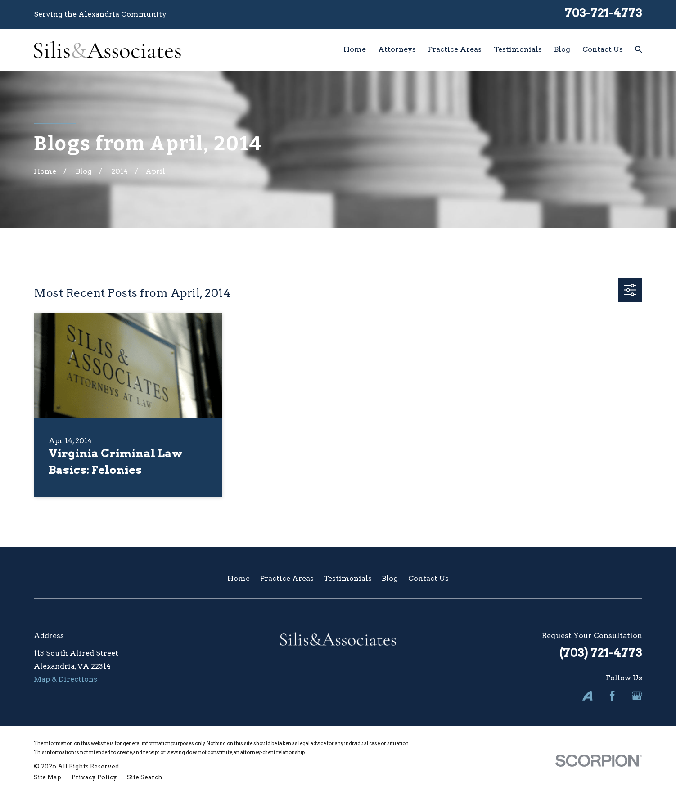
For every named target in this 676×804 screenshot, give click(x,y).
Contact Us (428, 578)
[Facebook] (612, 696)
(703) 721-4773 (600, 653)
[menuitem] (47, 777)
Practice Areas (287, 578)
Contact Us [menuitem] (602, 49)
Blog (390, 578)
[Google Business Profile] (637, 696)
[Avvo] (587, 696)
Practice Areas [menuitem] (455, 49)
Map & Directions (65, 679)
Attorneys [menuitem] (397, 49)
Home (238, 578)
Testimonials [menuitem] (518, 49)
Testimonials (348, 578)
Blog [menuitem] (562, 49)
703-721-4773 (603, 13)
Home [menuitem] (354, 49)
